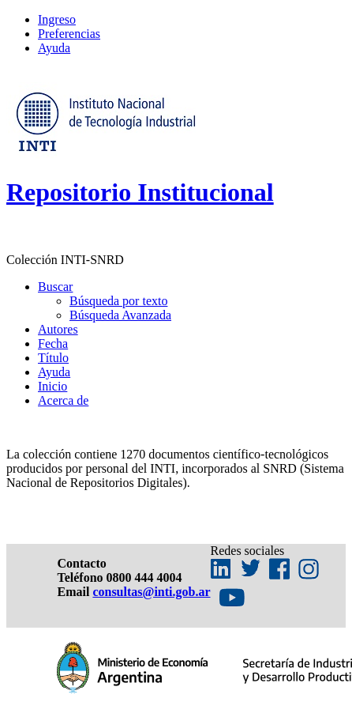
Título (53, 357)
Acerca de (63, 400)
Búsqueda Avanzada (120, 315)
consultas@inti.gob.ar (151, 591)
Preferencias (69, 33)
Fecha (53, 343)
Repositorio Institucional (140, 192)
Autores (58, 329)
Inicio (52, 386)
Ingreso (57, 19)
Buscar (55, 286)
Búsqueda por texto (118, 301)
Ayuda (54, 48)
